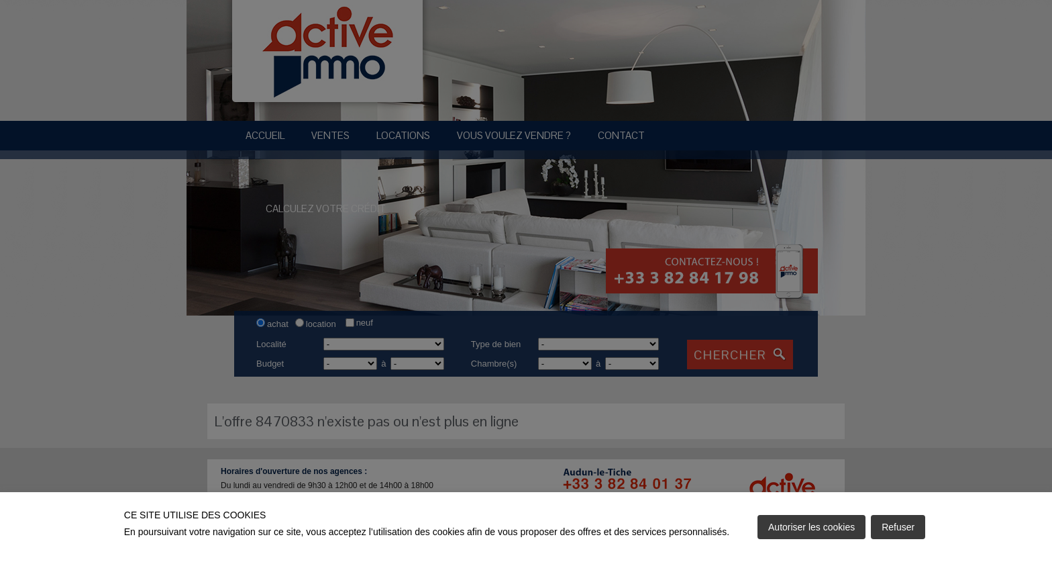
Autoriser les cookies (811, 527)
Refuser (898, 527)
